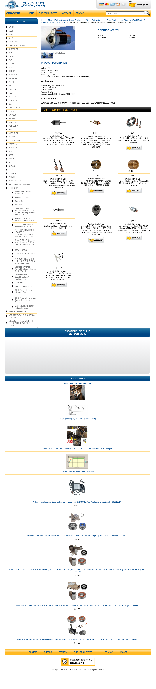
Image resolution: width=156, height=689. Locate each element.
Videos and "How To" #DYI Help (23, 199)
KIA (10, 110)
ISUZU (11, 92)
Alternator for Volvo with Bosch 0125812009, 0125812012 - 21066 (21, 329)
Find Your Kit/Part (48, 19)
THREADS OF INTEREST (25, 260)
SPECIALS (19, 289)
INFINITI (12, 88)
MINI (10, 136)
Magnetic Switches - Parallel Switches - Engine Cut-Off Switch (25, 275)
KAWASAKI (13, 106)
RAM (11, 158)
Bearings (18, 211)
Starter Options (21, 207)
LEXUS (11, 117)
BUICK (11, 44)
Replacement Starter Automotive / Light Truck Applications (98, 26)
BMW (11, 41)
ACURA (12, 33)
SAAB (11, 161)
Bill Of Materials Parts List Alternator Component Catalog (25, 298)
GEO (11, 73)
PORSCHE (13, 154)
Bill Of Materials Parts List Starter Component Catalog (25, 306)
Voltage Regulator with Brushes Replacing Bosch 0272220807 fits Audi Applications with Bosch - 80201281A (77, 508)
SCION (11, 168)
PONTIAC (13, 150)
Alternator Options (22, 204)
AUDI (11, 37)
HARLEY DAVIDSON (23, 292)
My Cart (123, 658)
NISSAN (12, 143)
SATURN (12, 165)
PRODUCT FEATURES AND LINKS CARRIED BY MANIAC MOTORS (25, 267)
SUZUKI (12, 176)
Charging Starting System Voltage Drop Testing (25, 231)
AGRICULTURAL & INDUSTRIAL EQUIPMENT (22, 322)
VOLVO (12, 183)
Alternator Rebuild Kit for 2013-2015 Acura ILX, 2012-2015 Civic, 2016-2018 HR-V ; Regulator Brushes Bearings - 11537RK (77, 542)
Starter (126, 26)
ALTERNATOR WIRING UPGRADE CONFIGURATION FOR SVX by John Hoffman (24, 239)
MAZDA (12, 125)
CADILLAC (13, 48)
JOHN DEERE (14, 103)
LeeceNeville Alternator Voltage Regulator (24, 313)
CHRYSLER (13, 55)
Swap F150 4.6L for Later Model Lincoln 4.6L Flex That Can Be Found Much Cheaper (25, 249)
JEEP (11, 99)
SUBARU (12, 172)
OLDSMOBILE (14, 147)
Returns (63, 658)
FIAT (10, 66)
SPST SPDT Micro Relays (19, 190)
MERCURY (13, 132)
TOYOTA (12, 179)
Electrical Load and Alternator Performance (24, 226)
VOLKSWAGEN (15, 187)
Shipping (48, 658)
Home (43, 26)
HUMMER (13, 81)
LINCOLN (12, 121)
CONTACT (66, 19)
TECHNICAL (14, 194)
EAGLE (12, 63)
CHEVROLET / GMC (17, 52)
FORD (11, 70)
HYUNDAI (13, 84)
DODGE (12, 59)
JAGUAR (12, 95)
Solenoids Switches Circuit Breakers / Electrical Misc (22, 283)
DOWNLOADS (21, 256)
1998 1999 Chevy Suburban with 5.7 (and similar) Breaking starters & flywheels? (25, 217)
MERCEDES (14, 128)
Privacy (80, 19)
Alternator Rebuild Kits (18, 318)
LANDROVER (14, 114)
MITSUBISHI (14, 139)
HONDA (12, 77)
